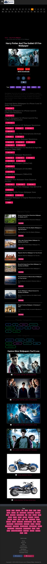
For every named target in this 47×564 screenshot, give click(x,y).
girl (17, 512)
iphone (14, 519)
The (29, 87)
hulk (26, 515)
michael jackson (27, 528)
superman (38, 530)
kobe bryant (26, 524)
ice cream (10, 519)
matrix (38, 528)
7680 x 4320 (10, 177)
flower (26, 510)
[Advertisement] (23, 24)
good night (37, 512)
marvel (33, 528)
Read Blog (21, 223)
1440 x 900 (20, 142)
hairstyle (34, 515)
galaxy (39, 510)
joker (27, 519)
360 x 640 (10, 128)
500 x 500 (19, 195)
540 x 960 (19, 128)
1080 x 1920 (10, 122)
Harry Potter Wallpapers (15, 37)
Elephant (17, 343)
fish (22, 510)
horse (30, 515)
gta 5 (7, 515)
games (8, 512)
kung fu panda (10, 524)
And (24, 87)
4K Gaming (20, 340)
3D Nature (33, 324)
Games (16, 331)
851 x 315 (9, 189)
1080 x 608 (31, 184)
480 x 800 (10, 136)
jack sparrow (32, 519)
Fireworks (27, 343)
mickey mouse (19, 528)
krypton (39, 521)
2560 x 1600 (20, 145)
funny (35, 510)
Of (39, 87)
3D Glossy (10, 340)
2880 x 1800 (10, 152)
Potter (18, 87)
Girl (8, 331)
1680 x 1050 (30, 142)
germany (13, 512)
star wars (32, 530)
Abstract (23, 324)
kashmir (32, 524)
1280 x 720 (10, 157)
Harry (12, 87)
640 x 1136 (10, 108)
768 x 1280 (19, 136)
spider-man (26, 530)
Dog (28, 328)
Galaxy (36, 343)
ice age (19, 517)
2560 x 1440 (20, 160)
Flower (19, 328)
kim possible (16, 526)
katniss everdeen (18, 524)
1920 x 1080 (10, 160)
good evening (31, 512)
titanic (21, 533)
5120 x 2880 (10, 171)
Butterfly (30, 340)
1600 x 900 (30, 157)
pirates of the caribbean (16, 530)
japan (34, 521)
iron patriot (30, 517)
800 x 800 (10, 195)
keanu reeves (8, 526)
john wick (9, 521)
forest (30, 510)
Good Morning (10, 346)
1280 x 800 (10, 142)
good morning (23, 512)
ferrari (13, 510)
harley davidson (20, 515)
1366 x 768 (20, 157)
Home (6, 37)
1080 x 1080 (20, 184)
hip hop (10, 517)
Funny (36, 328)
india (23, 519)
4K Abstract (10, 328)
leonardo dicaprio (24, 526)
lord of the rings (32, 526)
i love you (37, 517)
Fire (23, 89)
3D (3, 9)
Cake (9, 343)
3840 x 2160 (10, 166)
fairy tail (8, 510)
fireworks (18, 510)
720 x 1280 (29, 128)
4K (7, 9)
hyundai (14, 517)
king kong (38, 524)
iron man (25, 517)
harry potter (12, 515)
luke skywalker (11, 528)
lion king (40, 526)
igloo (19, 519)
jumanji (37, 519)
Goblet (34, 87)
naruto (8, 530)
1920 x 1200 (10, 145)
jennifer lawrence (28, 521)
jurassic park (20, 521)
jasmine (14, 521)
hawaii (39, 515)
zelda (25, 533)
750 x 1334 (10, 115)
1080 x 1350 (10, 184)
